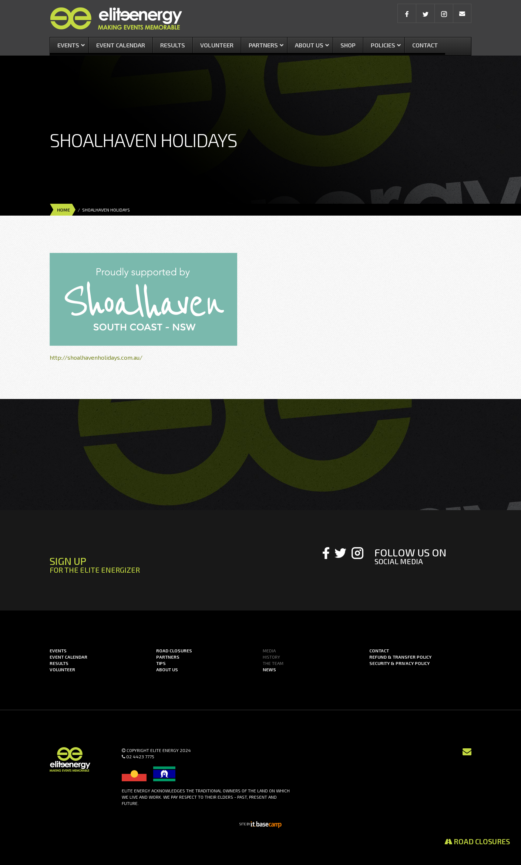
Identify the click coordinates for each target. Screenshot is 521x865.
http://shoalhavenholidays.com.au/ (96, 357)
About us (167, 669)
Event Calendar (68, 656)
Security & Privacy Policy (399, 663)
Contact (379, 650)
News (269, 669)
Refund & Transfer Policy (400, 656)
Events (58, 650)
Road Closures (477, 841)
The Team (273, 663)
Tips (161, 663)
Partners (167, 656)
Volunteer (62, 669)
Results (59, 663)
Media (269, 650)
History (271, 656)
